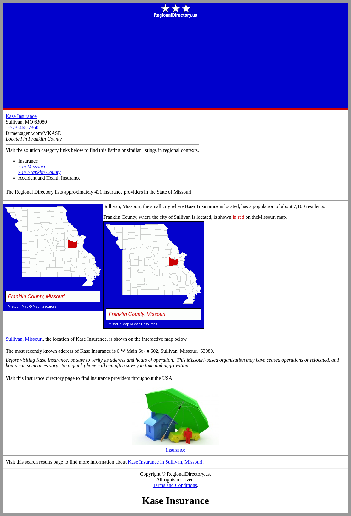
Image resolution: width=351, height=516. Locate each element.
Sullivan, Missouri (24, 339)
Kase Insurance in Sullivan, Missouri (165, 462)
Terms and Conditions (175, 485)
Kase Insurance (21, 116)
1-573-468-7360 (22, 127)
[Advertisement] (175, 64)
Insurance (175, 448)
